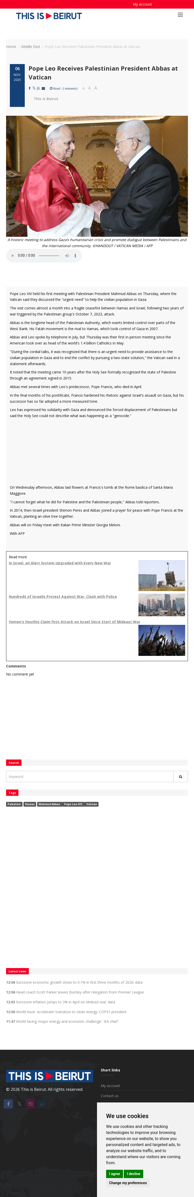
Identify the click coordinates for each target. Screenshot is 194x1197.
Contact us (109, 1095)
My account (142, 4)
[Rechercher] (180, 776)
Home (11, 46)
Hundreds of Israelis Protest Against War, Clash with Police (63, 596)
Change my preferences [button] (128, 1183)
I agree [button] (114, 1174)
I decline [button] (133, 1174)
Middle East (30, 46)
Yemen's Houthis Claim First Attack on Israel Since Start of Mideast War (74, 621)
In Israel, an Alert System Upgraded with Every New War (60, 563)
